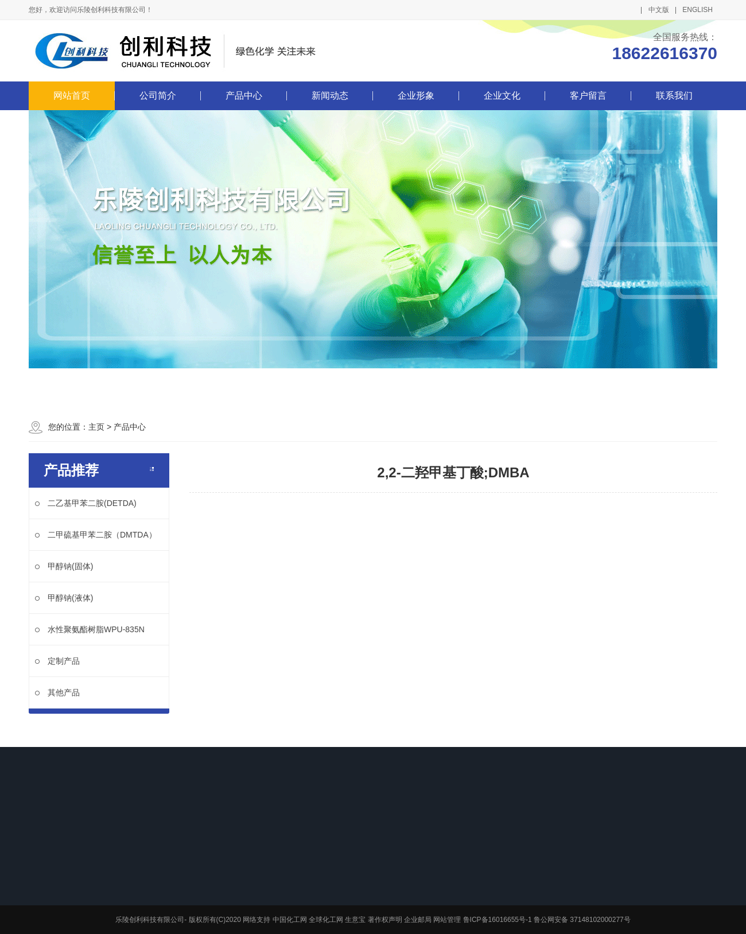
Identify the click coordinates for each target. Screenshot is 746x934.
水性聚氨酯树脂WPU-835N (90, 629)
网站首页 (71, 95)
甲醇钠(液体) (64, 597)
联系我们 (674, 95)
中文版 (658, 10)
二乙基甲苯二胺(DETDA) (86, 503)
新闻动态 (330, 95)
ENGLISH (697, 10)
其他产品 (57, 692)
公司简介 (157, 95)
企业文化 (502, 95)
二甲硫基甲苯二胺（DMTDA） (96, 534)
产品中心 (244, 95)
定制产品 (57, 661)
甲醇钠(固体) (64, 566)
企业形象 (416, 95)
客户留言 (588, 95)
